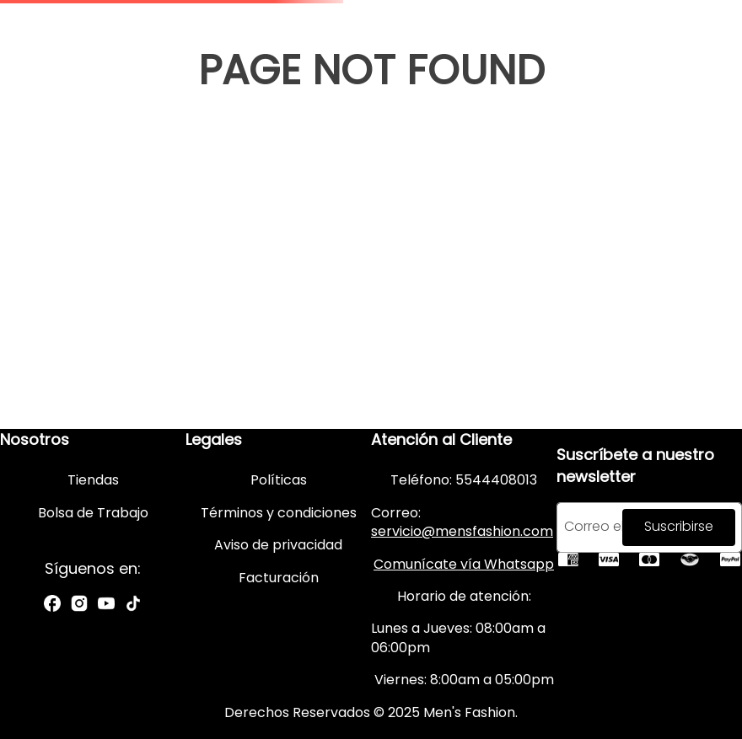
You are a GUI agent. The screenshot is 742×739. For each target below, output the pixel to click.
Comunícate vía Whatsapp (464, 564)
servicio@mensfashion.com (462, 531)
